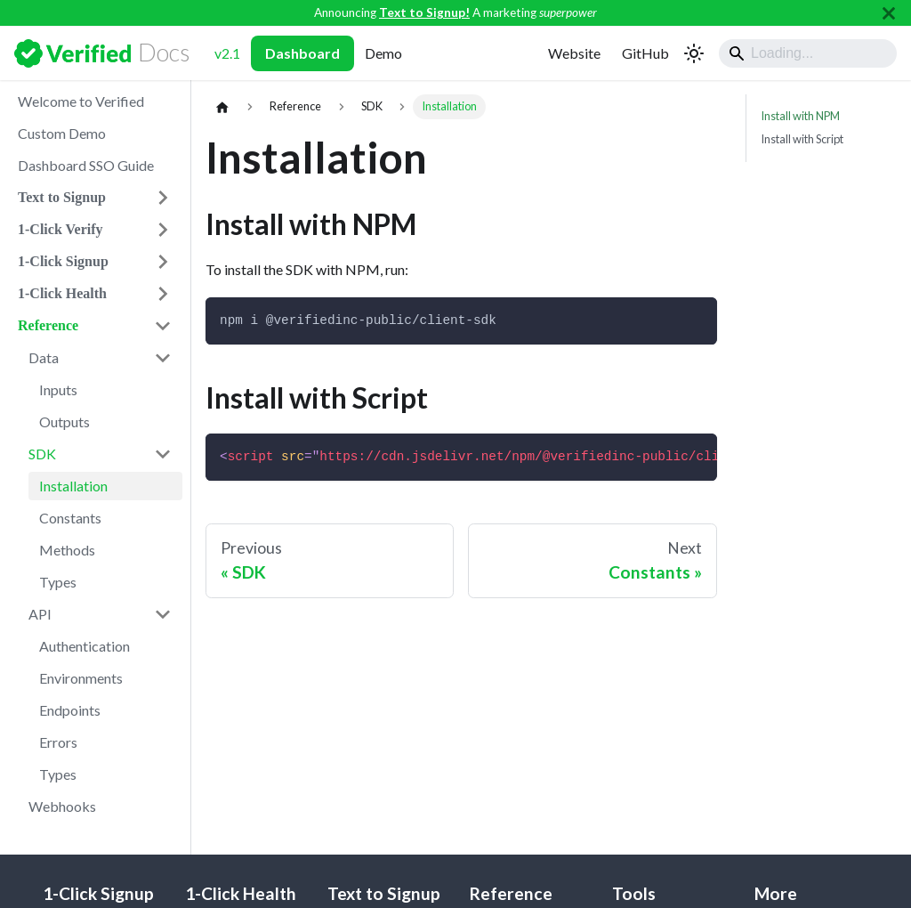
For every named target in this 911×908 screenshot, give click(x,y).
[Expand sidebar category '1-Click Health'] (162, 294)
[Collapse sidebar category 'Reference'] (162, 326)
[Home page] (222, 106)
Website (574, 53)
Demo (383, 53)
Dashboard (302, 53)
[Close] (889, 13)
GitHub (645, 53)
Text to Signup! (424, 12)
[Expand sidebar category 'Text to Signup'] (162, 197)
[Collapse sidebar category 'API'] (162, 614)
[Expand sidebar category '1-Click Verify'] (162, 229)
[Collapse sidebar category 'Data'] (162, 358)
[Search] (808, 53)
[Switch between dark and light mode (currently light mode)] (694, 53)
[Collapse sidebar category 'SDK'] (162, 454)
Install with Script (802, 139)
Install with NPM (800, 116)
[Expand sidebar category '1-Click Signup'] (162, 261)
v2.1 (227, 53)
